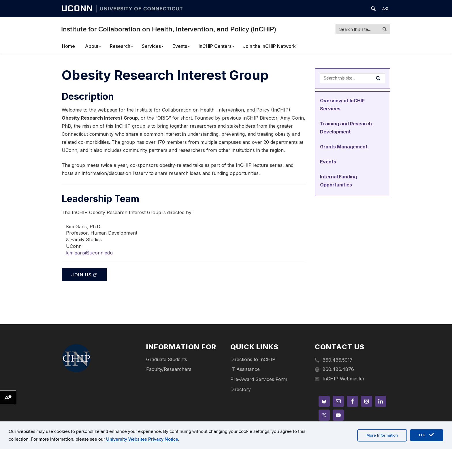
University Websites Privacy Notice (142, 439)
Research (121, 46)
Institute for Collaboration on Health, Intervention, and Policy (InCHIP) (168, 29)
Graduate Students (166, 359)
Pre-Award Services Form (258, 379)
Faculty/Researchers (168, 369)
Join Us (84, 275)
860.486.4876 (338, 369)
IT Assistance (245, 369)
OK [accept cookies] (426, 434)
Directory (240, 389)
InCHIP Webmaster (344, 379)
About (93, 46)
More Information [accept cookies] (382, 435)
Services (153, 46)
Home (68, 46)
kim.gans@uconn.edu (89, 253)
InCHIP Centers (216, 46)
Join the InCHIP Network (269, 46)
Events (181, 46)
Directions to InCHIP (252, 359)
